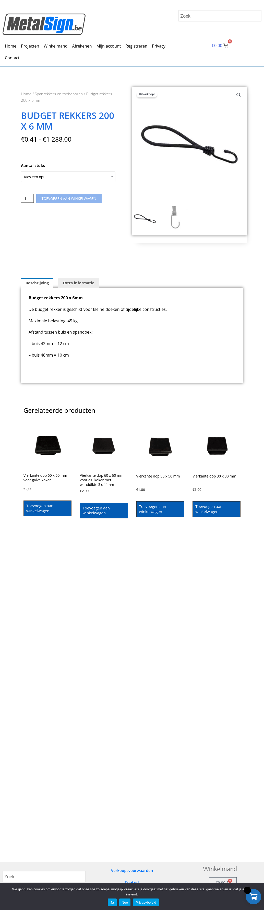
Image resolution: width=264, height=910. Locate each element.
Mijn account (109, 46)
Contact (12, 58)
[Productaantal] (28, 199)
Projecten (30, 46)
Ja (112, 902)
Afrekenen (82, 46)
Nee (125, 902)
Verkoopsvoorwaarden (132, 870)
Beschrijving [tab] (37, 282)
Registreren (136, 46)
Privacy (158, 46)
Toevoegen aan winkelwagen (72, 199)
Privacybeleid (146, 902)
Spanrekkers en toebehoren (59, 93)
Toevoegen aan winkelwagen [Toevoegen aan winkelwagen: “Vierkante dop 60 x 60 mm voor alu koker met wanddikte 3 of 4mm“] (96, 512)
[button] (238, 95)
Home (10, 46)
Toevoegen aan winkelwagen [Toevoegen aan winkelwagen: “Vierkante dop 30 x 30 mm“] (208, 509)
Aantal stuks (33, 165)
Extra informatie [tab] (78, 282)
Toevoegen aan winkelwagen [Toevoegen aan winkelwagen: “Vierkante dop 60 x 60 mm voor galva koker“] (39, 508)
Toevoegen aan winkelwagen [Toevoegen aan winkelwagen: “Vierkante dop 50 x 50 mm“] (152, 509)
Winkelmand (55, 46)
